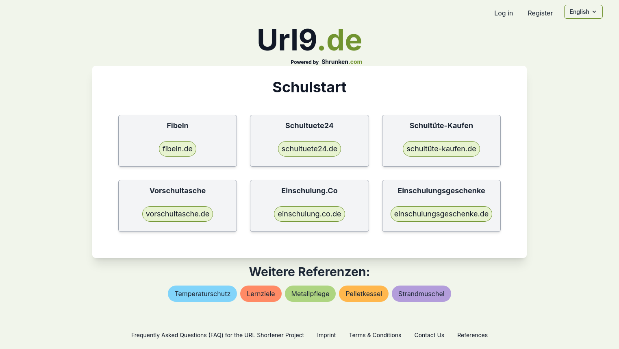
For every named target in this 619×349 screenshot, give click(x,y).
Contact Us (429, 335)
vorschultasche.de (178, 213)
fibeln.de (178, 148)
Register (540, 13)
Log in (503, 13)
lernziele (261, 294)
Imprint (326, 335)
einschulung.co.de (309, 213)
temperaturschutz (202, 294)
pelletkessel (363, 294)
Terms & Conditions (375, 335)
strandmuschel (421, 294)
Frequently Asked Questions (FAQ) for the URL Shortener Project (217, 335)
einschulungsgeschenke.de (441, 213)
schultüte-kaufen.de (441, 148)
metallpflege (310, 294)
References (472, 335)
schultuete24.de (309, 148)
